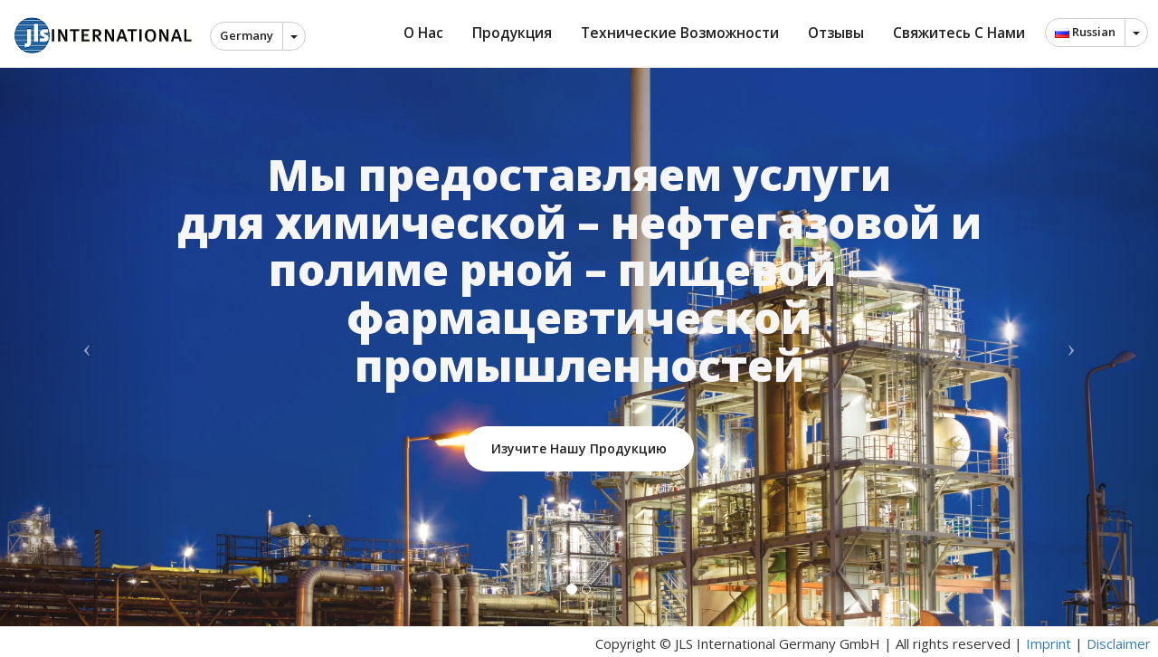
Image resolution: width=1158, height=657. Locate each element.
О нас (423, 33)
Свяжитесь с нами (959, 33)
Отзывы (836, 33)
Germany (246, 35)
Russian (1085, 32)
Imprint (1048, 643)
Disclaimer (1119, 643)
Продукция (512, 33)
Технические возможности (680, 33)
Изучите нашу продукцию (579, 448)
